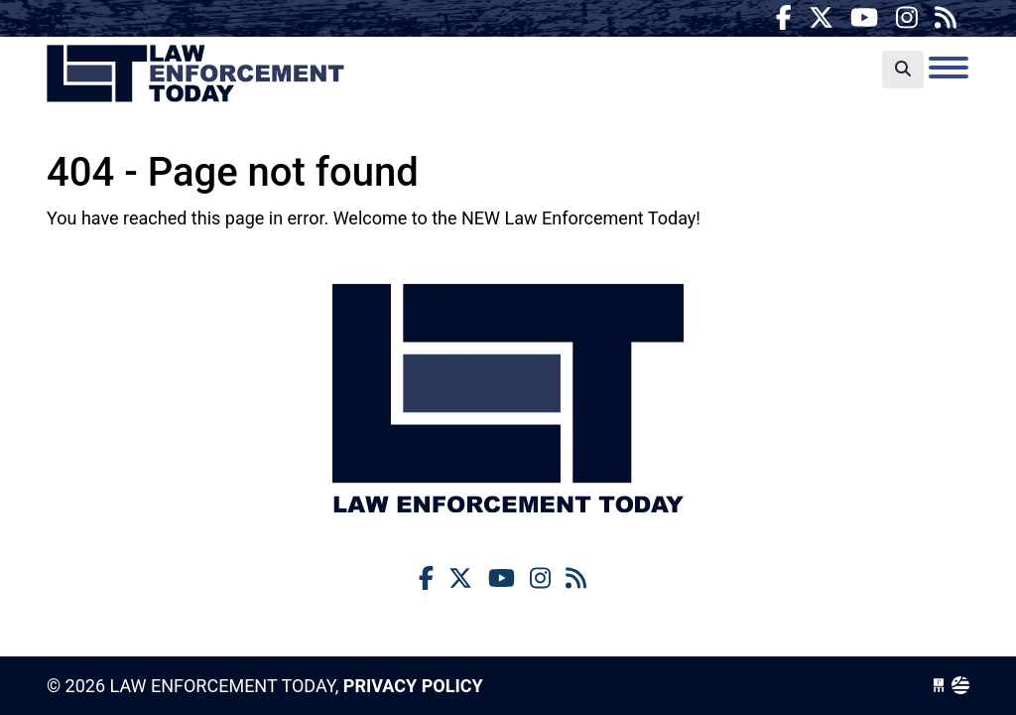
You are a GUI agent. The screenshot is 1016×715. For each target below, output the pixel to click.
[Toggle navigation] (948, 67)
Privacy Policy (413, 685)
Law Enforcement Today (195, 74)
